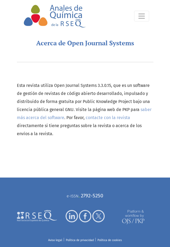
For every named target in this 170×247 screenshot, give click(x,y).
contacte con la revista (108, 117)
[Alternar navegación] (141, 16)
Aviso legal (55, 240)
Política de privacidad (80, 240)
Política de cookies (109, 240)
